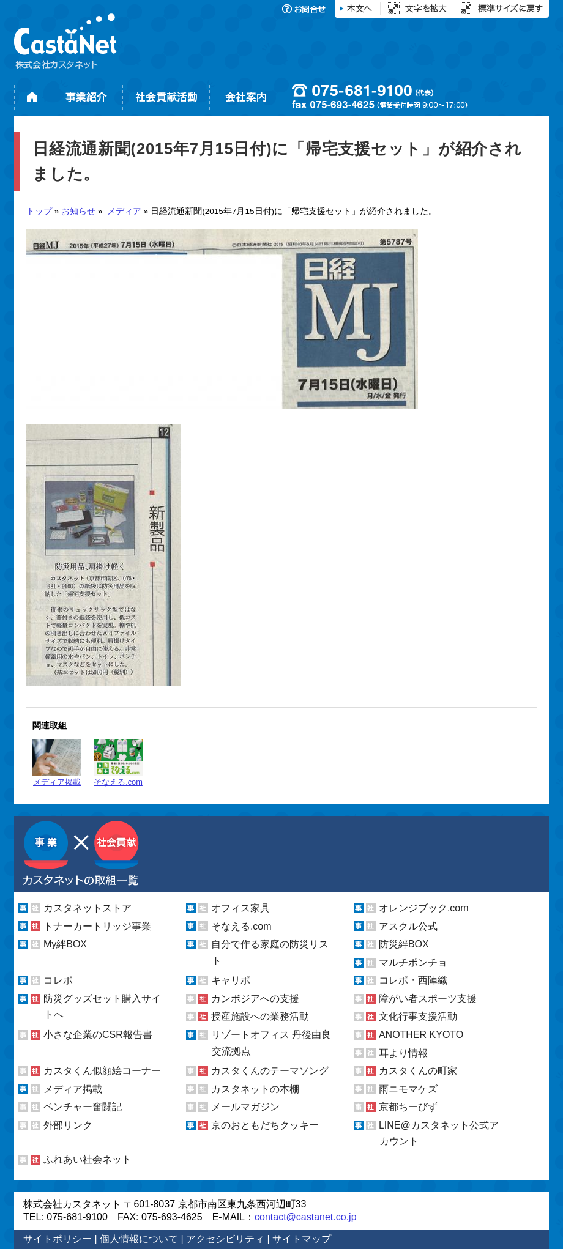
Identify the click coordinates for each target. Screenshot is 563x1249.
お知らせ (78, 211)
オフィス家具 (240, 908)
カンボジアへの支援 (255, 998)
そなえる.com (118, 763)
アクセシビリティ (225, 1239)
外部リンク (67, 1125)
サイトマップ (301, 1239)
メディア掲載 (56, 763)
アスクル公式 (408, 926)
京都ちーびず (408, 1107)
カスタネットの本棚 (255, 1089)
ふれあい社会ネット (87, 1159)
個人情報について (139, 1239)
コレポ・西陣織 (413, 980)
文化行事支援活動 (418, 1016)
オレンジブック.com (424, 908)
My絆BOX (65, 944)
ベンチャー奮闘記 (82, 1107)
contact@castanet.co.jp (306, 1217)
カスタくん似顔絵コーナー (102, 1071)
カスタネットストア (87, 908)
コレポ (58, 980)
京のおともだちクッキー (265, 1125)
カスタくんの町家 (418, 1071)
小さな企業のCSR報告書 (97, 1034)
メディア (124, 211)
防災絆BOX (404, 944)
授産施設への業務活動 (260, 1016)
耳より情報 (403, 1053)
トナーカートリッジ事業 (97, 926)
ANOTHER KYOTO (421, 1034)
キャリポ (230, 980)
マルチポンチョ (413, 962)
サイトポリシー (57, 1239)
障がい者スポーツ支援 (428, 998)
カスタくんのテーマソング (270, 1071)
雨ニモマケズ (408, 1089)
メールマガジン (245, 1107)
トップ (39, 211)
